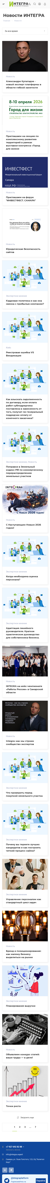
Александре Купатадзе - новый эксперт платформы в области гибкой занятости (23, 84)
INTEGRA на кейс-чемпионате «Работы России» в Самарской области (24, 689)
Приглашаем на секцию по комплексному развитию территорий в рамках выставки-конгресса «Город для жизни (23, 142)
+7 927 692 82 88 (14, 1147)
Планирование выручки (20, 1005)
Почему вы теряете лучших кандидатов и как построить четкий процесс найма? (23, 847)
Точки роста (13, 1106)
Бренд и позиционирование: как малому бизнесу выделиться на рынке (23, 954)
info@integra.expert (14, 1154)
